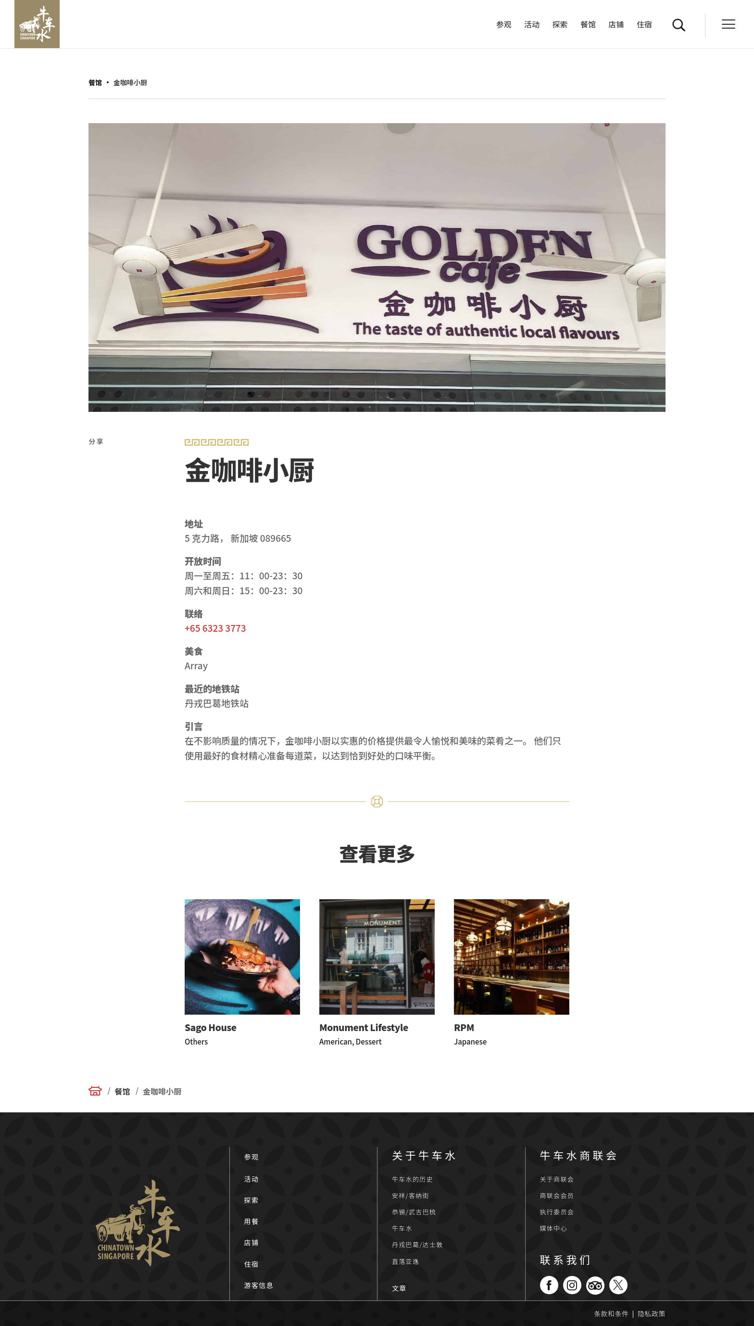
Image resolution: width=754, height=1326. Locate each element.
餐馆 (588, 25)
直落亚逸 (405, 1261)
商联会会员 (557, 1195)
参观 (504, 25)
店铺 (616, 25)
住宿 (644, 25)
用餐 (251, 1221)
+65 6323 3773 (215, 627)
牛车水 (402, 1228)
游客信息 (259, 1285)
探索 (560, 25)
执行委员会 (557, 1211)
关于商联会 (557, 1179)
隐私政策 (652, 1313)
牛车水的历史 (412, 1179)
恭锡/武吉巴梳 (414, 1211)
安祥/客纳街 (410, 1195)
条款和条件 (611, 1313)
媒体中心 (553, 1228)
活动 (532, 25)
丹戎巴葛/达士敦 (417, 1244)
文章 (399, 1288)
